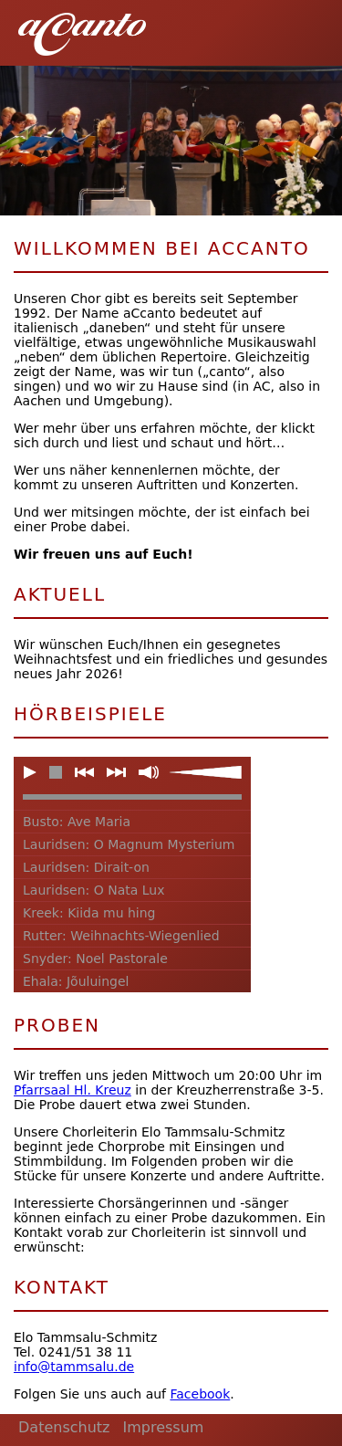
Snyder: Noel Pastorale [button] (95, 958)
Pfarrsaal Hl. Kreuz (72, 1090)
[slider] (205, 772)
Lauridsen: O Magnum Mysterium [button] (129, 844)
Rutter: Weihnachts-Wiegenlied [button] (121, 935)
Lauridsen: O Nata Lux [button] (93, 890)
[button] (305, 27)
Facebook (200, 1394)
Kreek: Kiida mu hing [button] (89, 913)
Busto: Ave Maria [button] (76, 821)
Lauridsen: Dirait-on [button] (86, 867)
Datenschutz (63, 1427)
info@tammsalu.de (74, 1366)
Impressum (162, 1427)
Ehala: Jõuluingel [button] (76, 981)
